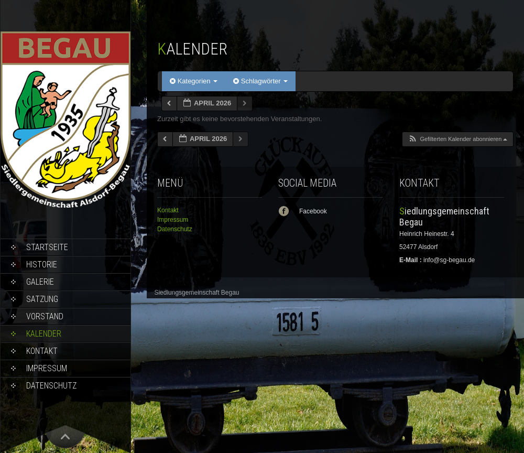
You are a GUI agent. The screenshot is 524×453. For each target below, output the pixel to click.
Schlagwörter (260, 81)
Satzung (42, 299)
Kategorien (193, 81)
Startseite (47, 247)
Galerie (40, 282)
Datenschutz (51, 386)
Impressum (46, 368)
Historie (41, 264)
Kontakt (42, 351)
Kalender (43, 334)
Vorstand (44, 316)
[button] (457, 139)
